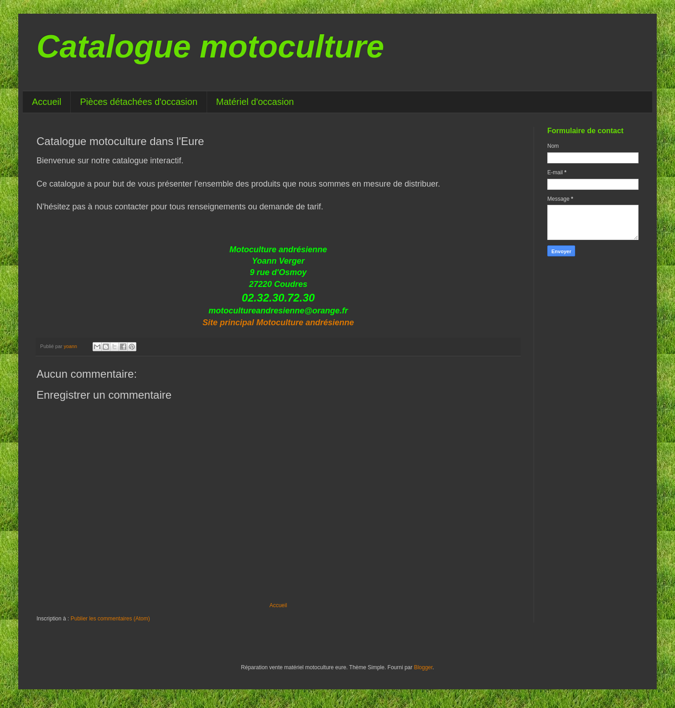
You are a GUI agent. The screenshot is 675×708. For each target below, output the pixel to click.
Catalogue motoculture (210, 46)
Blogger (423, 667)
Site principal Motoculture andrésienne (278, 322)
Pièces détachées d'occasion (138, 102)
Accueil (46, 102)
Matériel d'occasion (255, 102)
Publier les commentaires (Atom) (110, 618)
